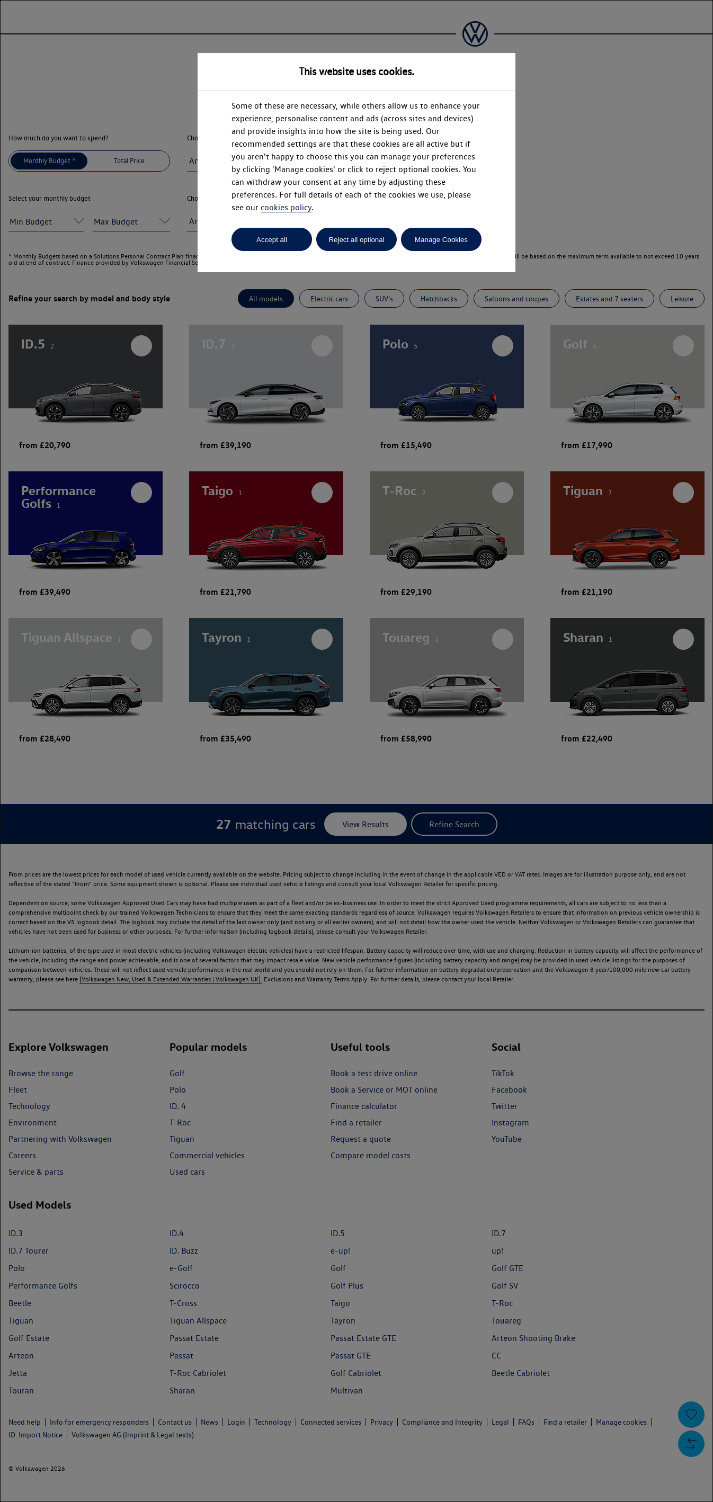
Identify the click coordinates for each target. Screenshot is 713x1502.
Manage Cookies (441, 240)
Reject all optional (356, 240)
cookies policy (286, 207)
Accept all (271, 240)
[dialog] (356, 751)
